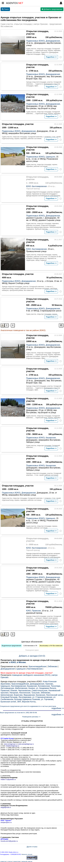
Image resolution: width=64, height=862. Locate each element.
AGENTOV (14, 3)
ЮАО (28, 186)
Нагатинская (24, 692)
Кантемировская (39, 186)
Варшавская (29, 694)
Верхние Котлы (29, 701)
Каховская (40, 694)
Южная (14, 690)
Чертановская (24, 690)
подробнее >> (58, 707)
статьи (9, 861)
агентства (16, 861)
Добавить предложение (52, 9)
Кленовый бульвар (9, 696)
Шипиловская (7, 694)
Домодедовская (53, 41)
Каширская (51, 437)
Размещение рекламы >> (31, 716)
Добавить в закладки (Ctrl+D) (32, 655)
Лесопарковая (25, 696)
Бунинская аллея (8, 701)
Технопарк (55, 685)
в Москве (21, 662)
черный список (27, 861)
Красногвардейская (37, 666)
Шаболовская (21, 687)
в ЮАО (12, 662)
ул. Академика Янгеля (46, 687)
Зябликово (52, 666)
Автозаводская (7, 687)
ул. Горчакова (47, 699)
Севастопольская (39, 690)
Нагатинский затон (54, 694)
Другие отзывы (32, 846)
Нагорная (14, 692)
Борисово (18, 694)
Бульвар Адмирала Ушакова (27, 699)
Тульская (35, 692)
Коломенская (44, 685)
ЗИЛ (19, 701)
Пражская (36, 610)
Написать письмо (26, 853)
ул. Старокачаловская (42, 696)
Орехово (49, 683)
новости (3, 861)
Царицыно (50, 157)
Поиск (5, 9)
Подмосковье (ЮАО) (35, 41)
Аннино (31, 687)
